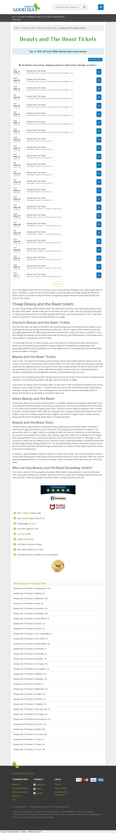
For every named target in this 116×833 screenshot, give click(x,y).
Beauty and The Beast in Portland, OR (30, 704)
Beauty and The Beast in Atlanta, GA (29, 593)
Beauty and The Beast (36, 71)
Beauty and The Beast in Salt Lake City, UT (32, 709)
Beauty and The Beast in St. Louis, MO (30, 734)
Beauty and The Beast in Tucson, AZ (29, 749)
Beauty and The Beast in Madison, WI (30, 674)
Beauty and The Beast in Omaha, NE (29, 694)
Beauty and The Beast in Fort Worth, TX (31, 638)
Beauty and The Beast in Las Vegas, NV (31, 664)
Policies (58, 784)
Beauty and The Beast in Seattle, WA (29, 729)
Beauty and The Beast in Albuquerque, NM (32, 588)
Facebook (39, 784)
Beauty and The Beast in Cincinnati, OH (30, 608)
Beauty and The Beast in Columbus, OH (31, 613)
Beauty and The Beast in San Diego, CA (31, 714)
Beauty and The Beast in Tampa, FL (29, 739)
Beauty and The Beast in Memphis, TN (30, 679)
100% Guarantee (19, 792)
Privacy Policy (60, 788)
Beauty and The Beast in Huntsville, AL (30, 653)
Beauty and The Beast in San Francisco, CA (32, 719)
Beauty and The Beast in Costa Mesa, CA (31, 618)
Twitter (38, 789)
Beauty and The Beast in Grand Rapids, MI (32, 643)
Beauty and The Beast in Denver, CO (29, 623)
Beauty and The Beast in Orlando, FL (29, 699)
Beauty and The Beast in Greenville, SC (30, 648)
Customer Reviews (20, 788)
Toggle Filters (95, 59)
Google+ (38, 793)
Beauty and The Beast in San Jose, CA (30, 724)
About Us (16, 784)
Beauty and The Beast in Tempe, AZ (29, 744)
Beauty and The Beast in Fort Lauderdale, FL (33, 633)
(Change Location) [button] (87, 65)
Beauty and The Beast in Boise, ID (28, 603)
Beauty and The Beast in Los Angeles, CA (31, 669)
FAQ (14, 799)
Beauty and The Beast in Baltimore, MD (31, 598)
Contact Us (17, 796)
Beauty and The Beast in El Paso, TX (29, 628)
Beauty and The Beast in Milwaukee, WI (31, 689)
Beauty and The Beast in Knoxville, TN (30, 658)
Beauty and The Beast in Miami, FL (29, 684)
